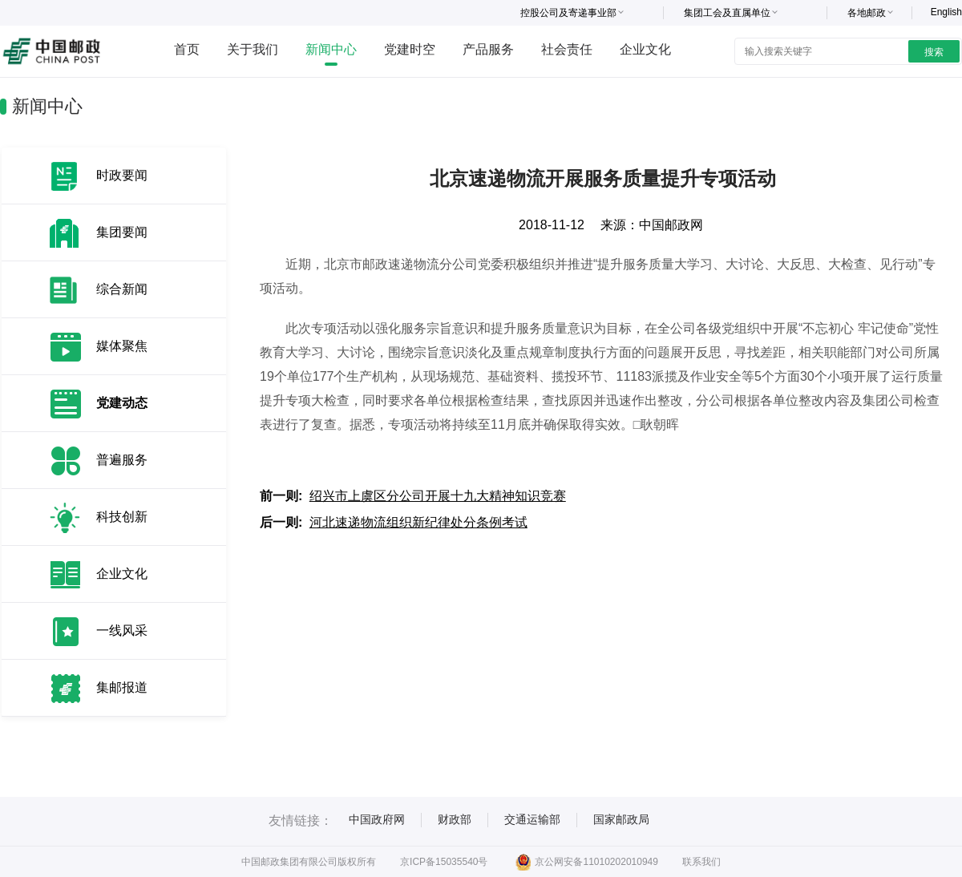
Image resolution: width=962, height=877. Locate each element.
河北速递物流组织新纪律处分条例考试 (418, 522)
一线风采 (122, 630)
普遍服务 (122, 460)
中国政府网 (377, 819)
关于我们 (252, 49)
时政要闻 (122, 175)
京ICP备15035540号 (443, 861)
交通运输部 (532, 819)
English (946, 12)
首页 (187, 49)
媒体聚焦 (122, 346)
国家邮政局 (621, 819)
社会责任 (566, 49)
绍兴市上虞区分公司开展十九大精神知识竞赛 (437, 496)
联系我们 (701, 861)
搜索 (934, 52)
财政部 (454, 819)
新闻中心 (331, 49)
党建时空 (409, 49)
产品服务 (488, 49)
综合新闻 (122, 289)
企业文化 (645, 49)
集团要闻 (122, 232)
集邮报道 (122, 687)
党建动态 (122, 403)
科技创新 (122, 516)
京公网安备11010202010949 (586, 861)
